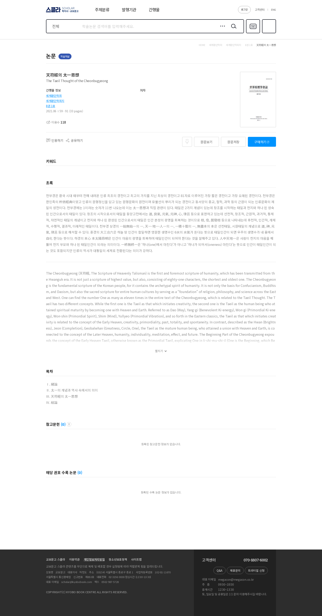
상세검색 (221, 29)
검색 (233, 29)
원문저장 (233, 141)
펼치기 (159, 351)
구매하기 (260, 141)
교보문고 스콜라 (55, 559)
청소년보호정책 (118, 559)
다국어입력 (253, 32)
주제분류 (102, 10)
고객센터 (259, 9)
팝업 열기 (69, 424)
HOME (202, 45)
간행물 (154, 10)
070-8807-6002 (256, 560)
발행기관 (129, 10)
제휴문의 (235, 570)
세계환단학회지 (55, 101)
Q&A (219, 570)
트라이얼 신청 (256, 570)
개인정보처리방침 (94, 559)
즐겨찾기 (268, 32)
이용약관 (74, 559)
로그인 (244, 9)
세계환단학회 (54, 96)
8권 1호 (50, 106)
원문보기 (206, 141)
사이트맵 (136, 559)
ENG (273, 9)
